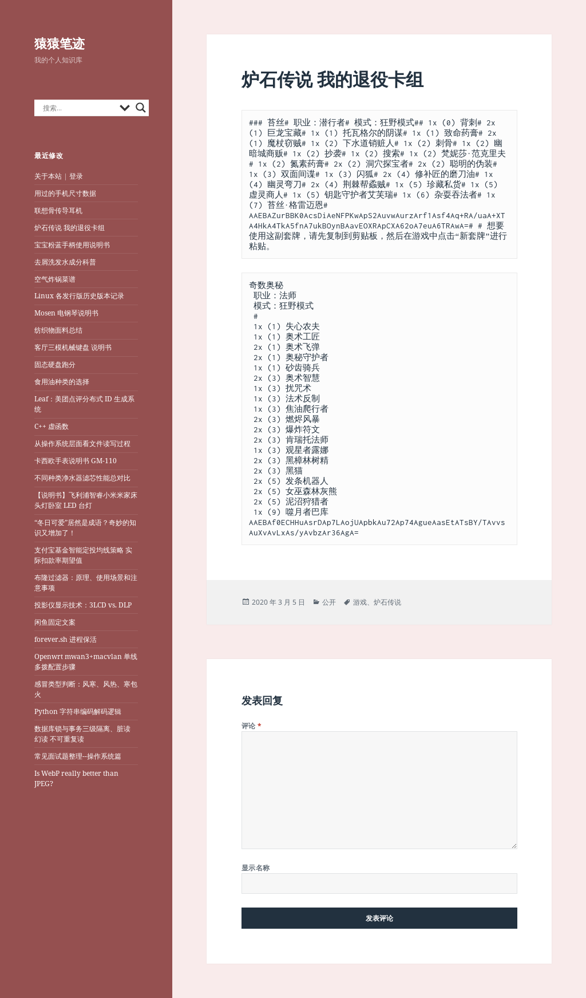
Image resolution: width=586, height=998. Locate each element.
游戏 (360, 602)
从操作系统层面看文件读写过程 (83, 443)
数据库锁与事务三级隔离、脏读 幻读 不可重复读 (82, 734)
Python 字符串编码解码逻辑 (77, 711)
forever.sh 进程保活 (65, 639)
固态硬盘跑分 (55, 364)
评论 (251, 726)
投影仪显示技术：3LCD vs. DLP (83, 605)
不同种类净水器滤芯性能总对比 (82, 478)
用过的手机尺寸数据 (65, 193)
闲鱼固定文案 (55, 622)
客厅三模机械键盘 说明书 (73, 347)
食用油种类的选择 (61, 381)
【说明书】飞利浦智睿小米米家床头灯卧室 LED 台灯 (85, 500)
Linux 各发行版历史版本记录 (79, 296)
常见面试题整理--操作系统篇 (77, 756)
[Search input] (78, 108)
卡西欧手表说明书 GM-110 (75, 461)
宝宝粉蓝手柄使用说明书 (72, 245)
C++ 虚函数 (51, 426)
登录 (76, 176)
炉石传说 (387, 602)
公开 (329, 602)
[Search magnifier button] (141, 108)
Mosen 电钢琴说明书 (66, 313)
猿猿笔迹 (59, 43)
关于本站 (48, 176)
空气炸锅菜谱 (55, 279)
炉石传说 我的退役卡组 (69, 227)
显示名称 (255, 868)
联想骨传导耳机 (58, 210)
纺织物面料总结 (58, 330)
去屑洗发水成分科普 (65, 262)
